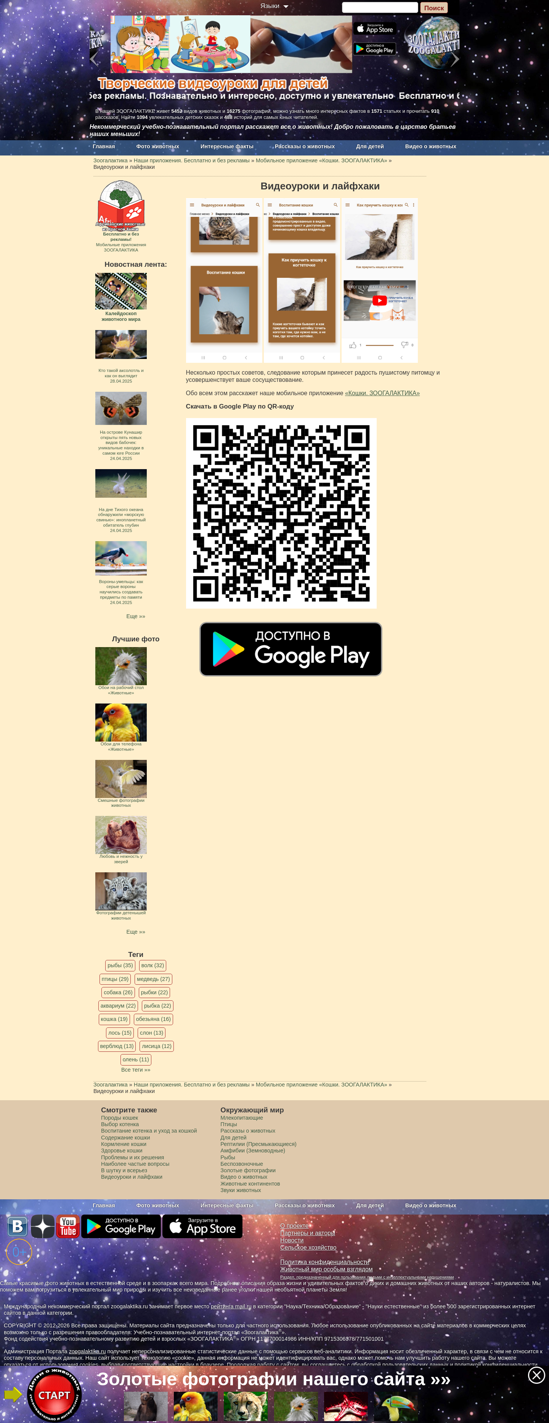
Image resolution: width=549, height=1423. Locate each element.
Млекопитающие (241, 1118)
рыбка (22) (157, 1006)
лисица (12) (157, 1046)
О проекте (294, 1226)
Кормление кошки (123, 1144)
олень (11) (136, 1059)
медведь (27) (153, 979)
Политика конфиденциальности (324, 1262)
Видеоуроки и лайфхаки (131, 1177)
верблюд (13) (117, 1046)
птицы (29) (115, 979)
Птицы (228, 1124)
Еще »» (136, 616)
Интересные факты (227, 146)
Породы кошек (119, 1118)
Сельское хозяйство (308, 1247)
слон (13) (151, 1033)
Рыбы (227, 1157)
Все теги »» (136, 1070)
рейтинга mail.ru (231, 1306)
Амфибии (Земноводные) (252, 1150)
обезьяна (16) (153, 1019)
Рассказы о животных (305, 146)
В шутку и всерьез (124, 1170)
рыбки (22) (154, 992)
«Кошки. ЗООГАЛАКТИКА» (382, 393)
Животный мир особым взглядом (326, 1269)
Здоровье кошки (122, 1150)
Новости (291, 1240)
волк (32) (152, 965)
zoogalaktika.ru (87, 1351)
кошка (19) (114, 1019)
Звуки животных (240, 1190)
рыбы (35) (120, 965)
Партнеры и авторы (307, 1233)
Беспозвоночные (241, 1164)
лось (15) (120, 1033)
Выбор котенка (120, 1124)
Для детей (370, 146)
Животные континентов (250, 1184)
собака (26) (118, 992)
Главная (104, 146)
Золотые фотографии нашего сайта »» (274, 1379)
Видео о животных (430, 146)
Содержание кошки (125, 1138)
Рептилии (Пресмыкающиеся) (258, 1144)
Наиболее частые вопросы (135, 1164)
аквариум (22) (118, 1006)
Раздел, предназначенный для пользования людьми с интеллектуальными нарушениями (367, 1277)
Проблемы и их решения (132, 1157)
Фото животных (158, 146)
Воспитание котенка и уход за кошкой (149, 1131)
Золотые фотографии (248, 1170)
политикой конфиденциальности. (496, 1365)
